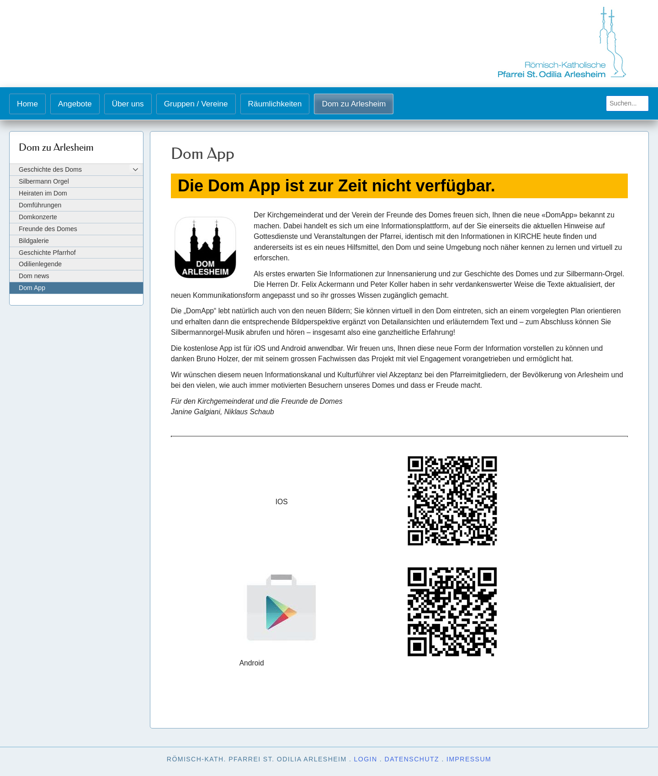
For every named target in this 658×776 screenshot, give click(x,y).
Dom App (32, 287)
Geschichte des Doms (50, 169)
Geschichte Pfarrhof (47, 252)
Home (27, 103)
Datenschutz (412, 759)
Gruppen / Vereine (196, 103)
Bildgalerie (34, 240)
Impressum (468, 759)
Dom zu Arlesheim (354, 103)
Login (365, 759)
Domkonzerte (38, 217)
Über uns (128, 103)
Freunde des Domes (48, 228)
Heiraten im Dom (43, 193)
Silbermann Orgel (44, 181)
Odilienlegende (40, 264)
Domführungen (40, 205)
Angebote (75, 103)
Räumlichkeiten (275, 103)
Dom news (34, 276)
